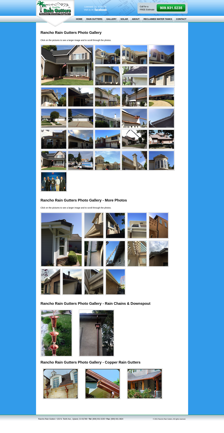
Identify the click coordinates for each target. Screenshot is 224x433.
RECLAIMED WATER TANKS (158, 19)
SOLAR (124, 19)
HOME (79, 19)
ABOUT (136, 19)
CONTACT (181, 19)
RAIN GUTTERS (94, 19)
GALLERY (111, 19)
